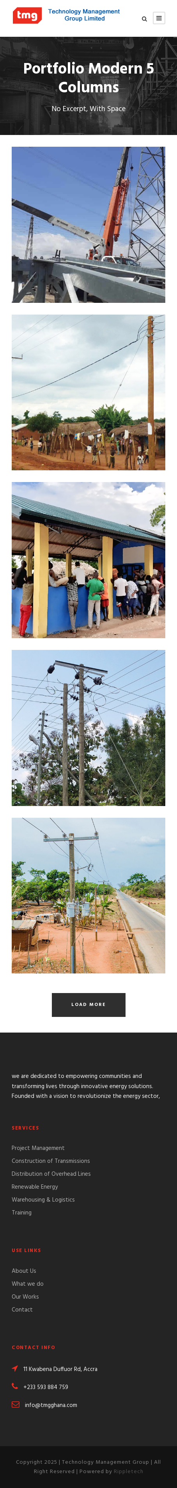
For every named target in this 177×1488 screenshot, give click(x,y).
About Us (24, 1271)
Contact (22, 1310)
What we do (28, 1284)
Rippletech (128, 1471)
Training (22, 1213)
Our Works (25, 1297)
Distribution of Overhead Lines (51, 1174)
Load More (88, 1005)
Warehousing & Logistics (43, 1200)
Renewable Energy (35, 1187)
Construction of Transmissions (51, 1161)
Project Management (38, 1148)
